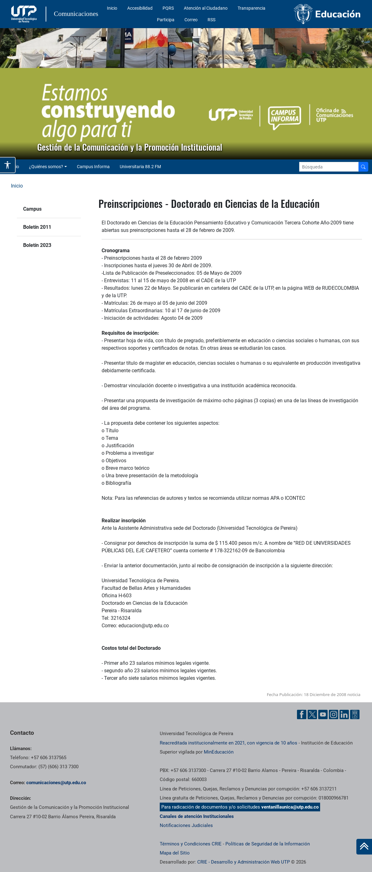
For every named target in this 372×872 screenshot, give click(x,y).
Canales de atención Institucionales (197, 816)
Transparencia (251, 8)
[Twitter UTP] (312, 714)
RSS (211, 19)
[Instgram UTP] (333, 714)
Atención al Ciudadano (206, 8)
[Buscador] (363, 167)
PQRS (168, 8)
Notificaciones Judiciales (186, 825)
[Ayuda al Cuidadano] (354, 714)
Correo (191, 19)
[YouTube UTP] (323, 714)
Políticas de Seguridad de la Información (267, 844)
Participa (165, 19)
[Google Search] (329, 167)
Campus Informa (93, 166)
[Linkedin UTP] (344, 714)
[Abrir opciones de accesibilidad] (8, 165)
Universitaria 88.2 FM (140, 166)
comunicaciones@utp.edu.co (56, 782)
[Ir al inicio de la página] (364, 846)
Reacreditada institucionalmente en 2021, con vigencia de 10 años (228, 743)
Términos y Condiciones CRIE (191, 844)
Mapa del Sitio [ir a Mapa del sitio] (175, 853)
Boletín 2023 (37, 245)
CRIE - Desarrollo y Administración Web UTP (243, 862)
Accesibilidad (140, 8)
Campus (32, 209)
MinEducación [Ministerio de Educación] (219, 752)
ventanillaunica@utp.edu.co (290, 807)
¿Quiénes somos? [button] (46, 166)
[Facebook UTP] (301, 714)
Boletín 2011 (37, 227)
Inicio (112, 8)
